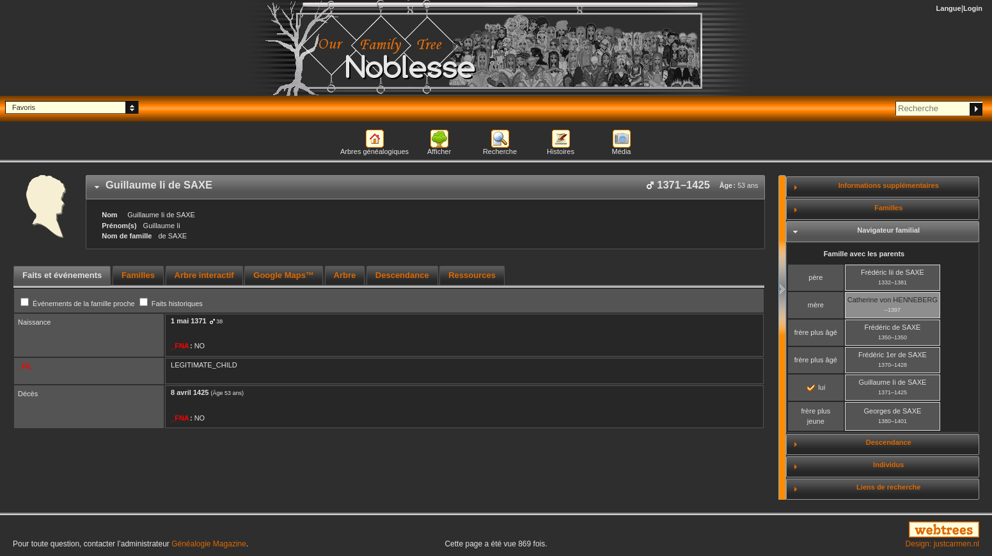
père (815, 277)
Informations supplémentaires (888, 185)
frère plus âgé (815, 332)
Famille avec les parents (864, 254)
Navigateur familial (888, 230)
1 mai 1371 (189, 321)
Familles (888, 208)
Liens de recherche (888, 487)
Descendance (888, 442)
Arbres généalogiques (374, 151)
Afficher (439, 151)
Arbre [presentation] (345, 275)
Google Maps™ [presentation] (283, 275)
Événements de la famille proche (78, 303)
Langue (948, 8)
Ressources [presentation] (472, 275)
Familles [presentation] (138, 275)
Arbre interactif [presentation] (204, 275)
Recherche (500, 151)
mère (816, 305)
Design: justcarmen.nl (942, 543)
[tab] (425, 187)
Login (972, 8)
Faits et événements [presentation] (62, 275)
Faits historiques (171, 303)
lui (816, 387)
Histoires (560, 151)
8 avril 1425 (190, 392)
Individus (888, 464)
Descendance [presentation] (402, 275)
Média (621, 151)
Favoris (23, 107)
